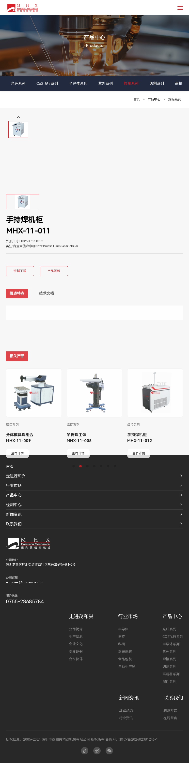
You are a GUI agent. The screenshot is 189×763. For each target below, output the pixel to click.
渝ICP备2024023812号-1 (138, 739)
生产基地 (76, 637)
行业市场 (14, 485)
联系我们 (14, 524)
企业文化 (76, 644)
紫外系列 (105, 83)
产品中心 (154, 99)
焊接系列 (131, 83)
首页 (136, 99)
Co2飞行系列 (47, 83)
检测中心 (14, 505)
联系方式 (170, 710)
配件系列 (169, 682)
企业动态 (126, 710)
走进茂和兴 (16, 476)
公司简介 (76, 629)
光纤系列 (18, 83)
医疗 (121, 637)
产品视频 (53, 271)
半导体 (123, 629)
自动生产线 (126, 667)
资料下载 (20, 271)
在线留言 (170, 718)
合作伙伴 (76, 659)
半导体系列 (78, 83)
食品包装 (125, 659)
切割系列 (156, 83)
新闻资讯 (14, 514)
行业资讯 (126, 718)
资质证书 (76, 652)
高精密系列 (171, 674)
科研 (121, 644)
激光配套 (125, 652)
